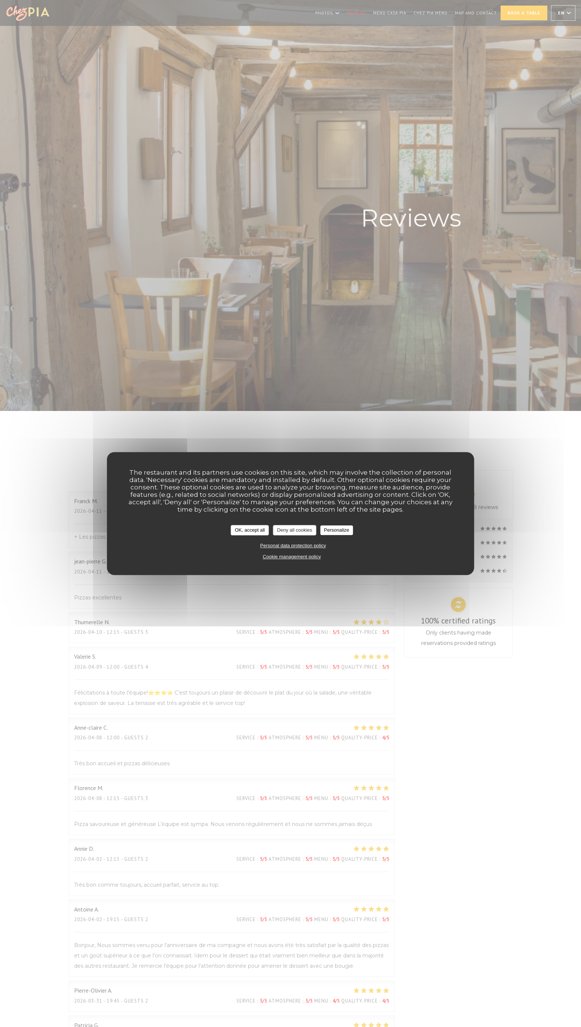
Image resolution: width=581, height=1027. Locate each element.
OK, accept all (250, 530)
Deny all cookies (294, 530)
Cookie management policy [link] (292, 556)
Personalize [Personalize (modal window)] (336, 530)
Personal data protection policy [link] (293, 545)
